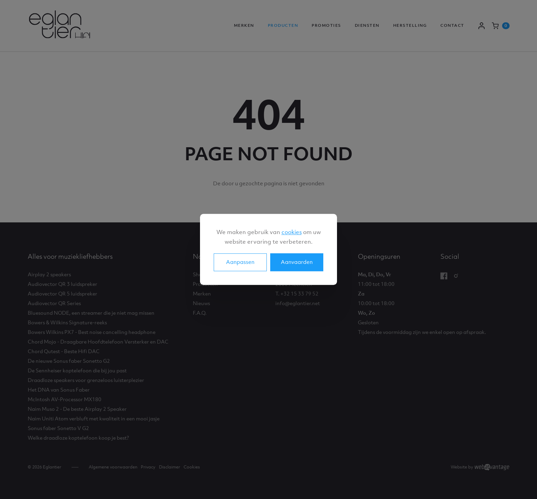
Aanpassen (240, 262)
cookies (292, 232)
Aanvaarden (297, 262)
